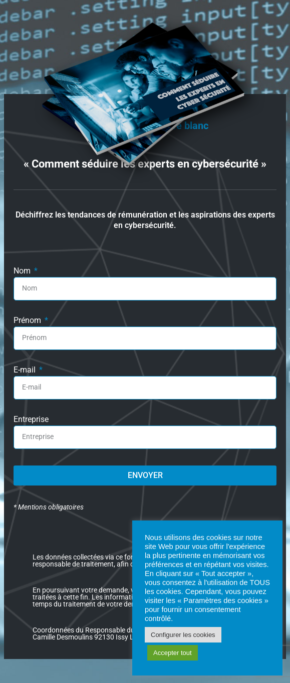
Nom (23, 271)
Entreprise (31, 420)
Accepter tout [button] (172, 652)
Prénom (28, 320)
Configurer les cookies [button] (183, 634)
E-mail (26, 370)
